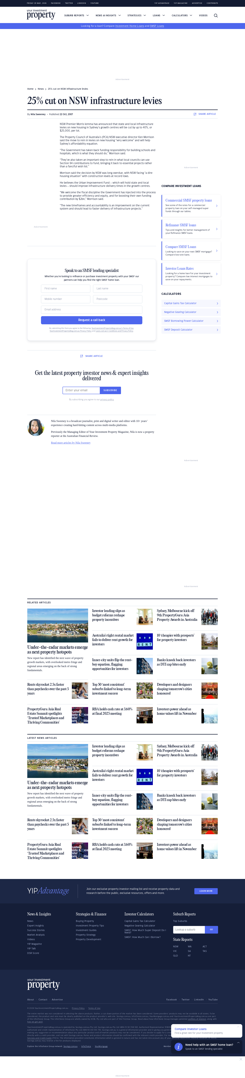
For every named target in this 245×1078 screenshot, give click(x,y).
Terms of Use (94, 1008)
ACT (205, 947)
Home (30, 89)
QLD (175, 956)
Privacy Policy (78, 1008)
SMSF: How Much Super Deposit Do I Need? (145, 931)
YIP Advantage (162, 3)
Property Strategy (86, 935)
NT (189, 956)
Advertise (197, 3)
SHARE (205, 114)
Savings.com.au (71, 1046)
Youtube (94, 3)
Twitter (69, 3)
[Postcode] (117, 299)
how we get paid (35, 1022)
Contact (43, 1000)
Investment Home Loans (129, 26)
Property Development (88, 939)
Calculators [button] (182, 16)
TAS (205, 951)
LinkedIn (81, 3)
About (30, 1000)
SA (189, 951)
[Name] (65, 289)
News (30, 921)
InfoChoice (86, 1046)
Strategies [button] (137, 16)
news (41, 89)
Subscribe (110, 390)
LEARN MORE (206, 891)
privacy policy (107, 400)
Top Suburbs (180, 921)
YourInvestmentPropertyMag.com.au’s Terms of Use (112, 328)
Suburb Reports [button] (76, 16)
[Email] (91, 310)
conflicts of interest (197, 1019)
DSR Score (33, 953)
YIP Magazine (181, 3)
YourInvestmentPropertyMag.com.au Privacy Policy (70, 331)
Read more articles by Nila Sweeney (70, 442)
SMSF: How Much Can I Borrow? (142, 937)
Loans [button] (159, 16)
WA (190, 947)
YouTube (213, 1000)
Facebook (56, 3)
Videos (203, 16)
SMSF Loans (157, 26)
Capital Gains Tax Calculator (140, 921)
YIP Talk (31, 949)
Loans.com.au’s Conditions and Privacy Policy (114, 331)
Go (211, 930)
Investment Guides (86, 930)
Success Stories (36, 930)
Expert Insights (35, 926)
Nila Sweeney (38, 114)
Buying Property (85, 921)
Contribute (212, 3)
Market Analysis (36, 935)
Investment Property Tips (90, 926)
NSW (176, 947)
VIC (175, 951)
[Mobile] (65, 299)
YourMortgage (101, 1046)
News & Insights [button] (108, 16)
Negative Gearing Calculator (140, 926)
